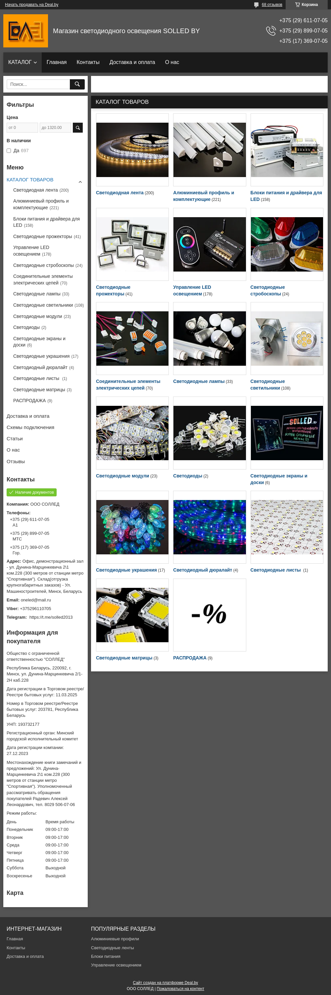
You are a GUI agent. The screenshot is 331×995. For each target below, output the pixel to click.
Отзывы (16, 461)
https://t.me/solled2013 (51, 617)
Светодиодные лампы (198, 381)
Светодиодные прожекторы (42, 236)
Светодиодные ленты (112, 947)
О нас (172, 62)
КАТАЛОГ (20, 62)
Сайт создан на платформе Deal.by (165, 982)
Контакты (88, 62)
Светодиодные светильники (43, 305)
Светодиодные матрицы (124, 657)
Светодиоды (187, 475)
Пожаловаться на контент (180, 988)
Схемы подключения (30, 427)
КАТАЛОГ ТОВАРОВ (30, 179)
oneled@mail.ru (36, 599)
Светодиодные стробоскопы (43, 265)
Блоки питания (105, 956)
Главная (57, 62)
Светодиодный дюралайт (202, 570)
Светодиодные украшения (126, 570)
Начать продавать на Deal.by (31, 4)
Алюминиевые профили (115, 938)
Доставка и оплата (132, 62)
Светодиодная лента (120, 192)
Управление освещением (116, 965)
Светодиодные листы (276, 570)
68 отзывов (272, 4)
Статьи (15, 438)
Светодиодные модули (122, 475)
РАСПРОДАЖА (190, 657)
